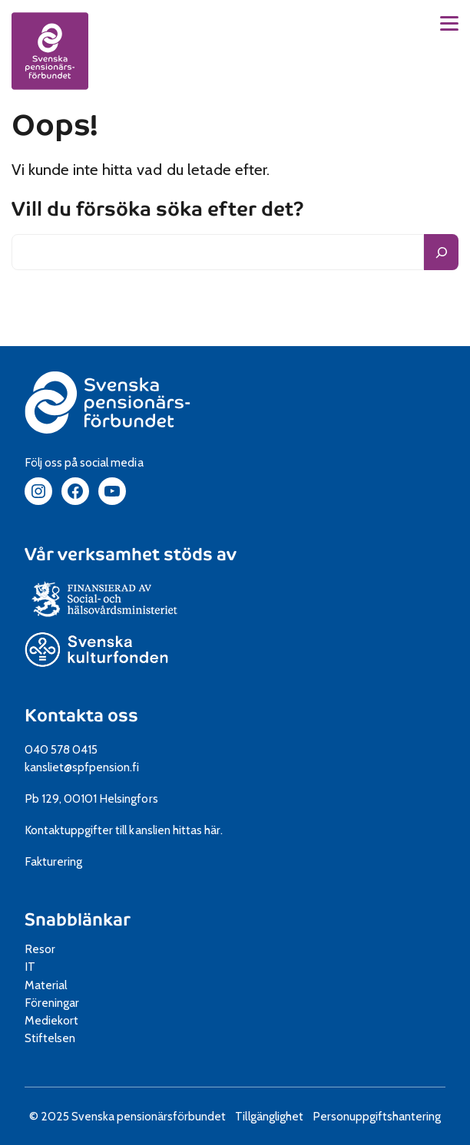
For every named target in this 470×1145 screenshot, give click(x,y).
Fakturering (53, 861)
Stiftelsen (55, 1038)
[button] (449, 23)
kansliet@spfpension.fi (82, 767)
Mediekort (69, 1020)
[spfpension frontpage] (50, 50)
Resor (40, 949)
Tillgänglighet (269, 1116)
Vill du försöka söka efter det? (158, 209)
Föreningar (52, 1002)
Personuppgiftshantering (377, 1116)
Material (46, 985)
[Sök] (441, 252)
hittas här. (198, 830)
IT (30, 966)
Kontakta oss (81, 715)
